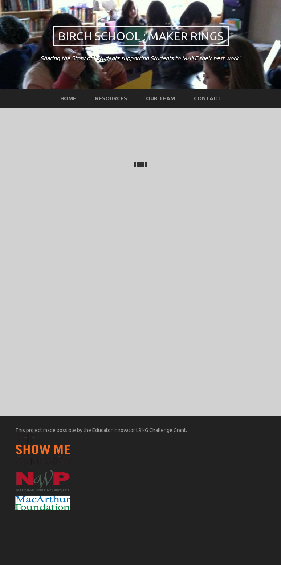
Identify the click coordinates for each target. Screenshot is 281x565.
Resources (111, 98)
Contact (207, 98)
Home (68, 98)
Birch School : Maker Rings (140, 36)
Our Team (160, 98)
